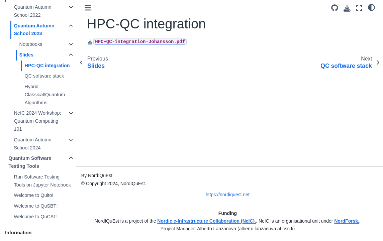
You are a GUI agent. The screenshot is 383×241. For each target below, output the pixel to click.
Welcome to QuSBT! (36, 206)
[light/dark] (371, 7)
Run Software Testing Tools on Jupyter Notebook (42, 181)
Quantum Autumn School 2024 (33, 143)
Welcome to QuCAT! (36, 216)
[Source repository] (334, 7)
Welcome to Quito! (34, 195)
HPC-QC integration (47, 65)
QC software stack (44, 76)
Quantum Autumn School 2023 (34, 29)
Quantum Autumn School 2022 (33, 11)
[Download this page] (347, 8)
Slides (26, 54)
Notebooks (30, 44)
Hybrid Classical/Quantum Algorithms (45, 94)
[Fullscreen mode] (359, 7)
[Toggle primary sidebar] (88, 7)
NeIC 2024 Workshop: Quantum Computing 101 (37, 121)
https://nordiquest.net (228, 194)
